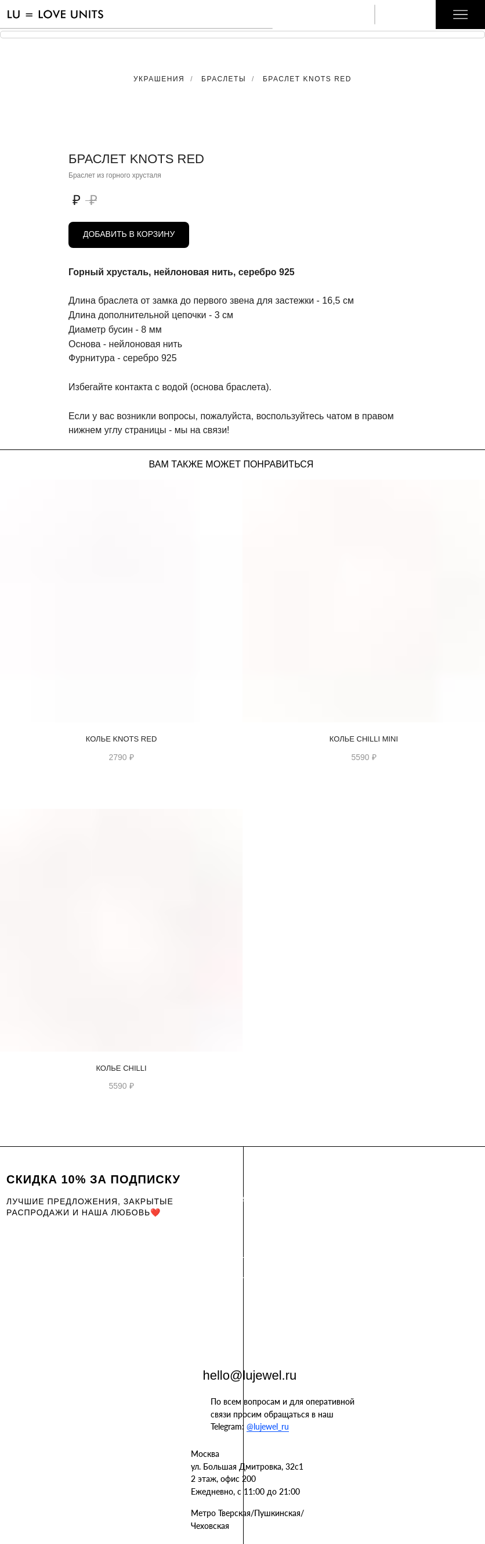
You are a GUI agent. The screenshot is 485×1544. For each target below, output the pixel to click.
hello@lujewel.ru (250, 1375)
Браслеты (223, 79)
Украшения (158, 79)
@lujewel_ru (268, 1426)
